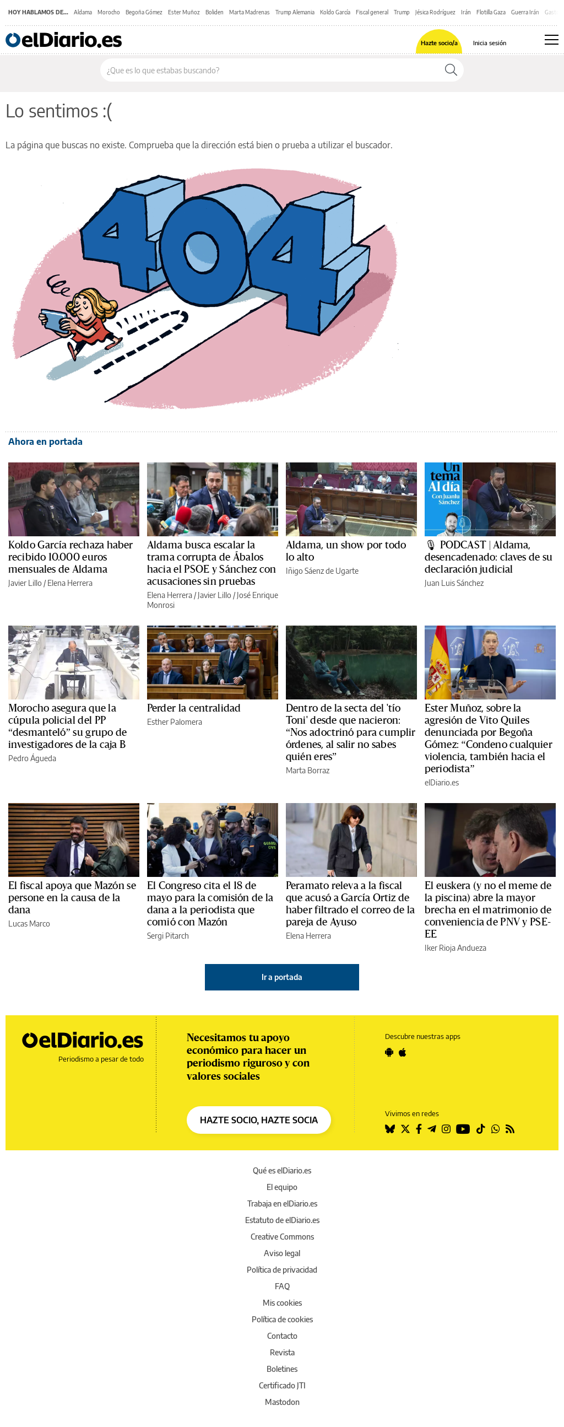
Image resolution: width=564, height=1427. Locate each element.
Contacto (282, 1335)
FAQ (282, 1286)
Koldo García (335, 12)
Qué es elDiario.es (282, 1170)
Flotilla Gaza (491, 12)
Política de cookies (282, 1319)
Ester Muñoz (184, 12)
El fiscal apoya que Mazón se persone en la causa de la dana (72, 898)
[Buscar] (451, 70)
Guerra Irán (525, 12)
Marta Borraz (307, 770)
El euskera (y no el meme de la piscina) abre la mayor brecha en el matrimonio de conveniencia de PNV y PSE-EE (488, 910)
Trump (402, 12)
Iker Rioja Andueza (455, 947)
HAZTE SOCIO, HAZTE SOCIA (259, 1120)
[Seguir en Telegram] (431, 1129)
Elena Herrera (70, 583)
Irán (466, 12)
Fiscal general (372, 12)
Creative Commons (282, 1236)
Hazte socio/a (439, 43)
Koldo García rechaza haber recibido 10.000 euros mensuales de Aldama (70, 557)
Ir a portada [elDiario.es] (282, 977)
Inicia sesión (489, 43)
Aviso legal (282, 1253)
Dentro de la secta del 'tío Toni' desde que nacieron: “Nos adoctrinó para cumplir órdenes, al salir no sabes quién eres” (351, 732)
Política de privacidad (282, 1269)
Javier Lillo (25, 583)
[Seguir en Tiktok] (481, 1129)
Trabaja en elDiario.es (282, 1203)
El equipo (282, 1187)
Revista (282, 1352)
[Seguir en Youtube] (463, 1129)
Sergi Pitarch (168, 935)
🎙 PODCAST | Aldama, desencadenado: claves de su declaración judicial (489, 557)
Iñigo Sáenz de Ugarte (322, 570)
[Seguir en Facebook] (419, 1129)
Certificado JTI (282, 1385)
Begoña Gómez (144, 12)
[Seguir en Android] (389, 1052)
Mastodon (282, 1402)
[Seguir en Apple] (402, 1052)
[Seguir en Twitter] (405, 1129)
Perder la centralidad (194, 708)
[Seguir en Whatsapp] (495, 1129)
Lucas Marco (29, 923)
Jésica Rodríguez (435, 12)
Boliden (214, 12)
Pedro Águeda (32, 758)
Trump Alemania (294, 12)
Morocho (108, 12)
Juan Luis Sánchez (454, 583)
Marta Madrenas (249, 12)
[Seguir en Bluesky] (390, 1129)
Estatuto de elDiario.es (282, 1220)
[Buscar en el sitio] (269, 70)
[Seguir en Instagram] (446, 1129)
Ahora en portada (45, 441)
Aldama (83, 12)
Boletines (282, 1369)
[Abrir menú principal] (551, 40)
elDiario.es (442, 782)
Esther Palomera (174, 721)
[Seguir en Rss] (510, 1129)
